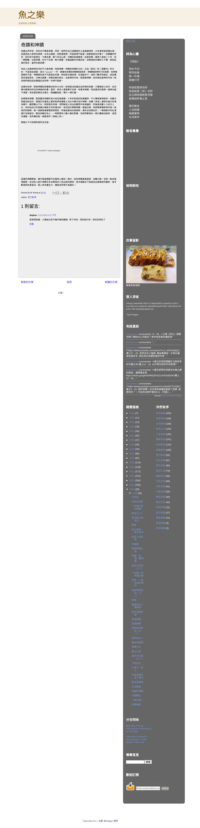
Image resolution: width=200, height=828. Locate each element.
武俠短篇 (160, 528)
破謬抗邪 (160, 476)
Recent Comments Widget (171, 396)
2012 (132, 476)
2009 (132, 489)
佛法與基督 (137, 682)
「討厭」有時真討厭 (138, 574)
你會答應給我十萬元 (138, 676)
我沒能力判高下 (137, 519)
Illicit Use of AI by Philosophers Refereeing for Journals (138, 728)
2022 (132, 431)
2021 (132, 435)
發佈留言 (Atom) (72, 293)
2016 (132, 458)
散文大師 (136, 651)
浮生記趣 (160, 460)
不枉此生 (136, 663)
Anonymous (132, 334)
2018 (132, 449)
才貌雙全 (136, 695)
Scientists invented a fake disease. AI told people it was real (136, 739)
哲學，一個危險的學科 (138, 583)
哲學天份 (136, 647)
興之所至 (160, 502)
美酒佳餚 (160, 523)
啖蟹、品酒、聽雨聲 (138, 558)
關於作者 (130, 41)
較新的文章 (27, 282)
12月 (135, 493)
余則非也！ (137, 638)
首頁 (69, 282)
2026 (132, 413)
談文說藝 (160, 512)
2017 (132, 453)
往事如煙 (160, 491)
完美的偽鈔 (137, 501)
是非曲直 (160, 413)
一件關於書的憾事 (137, 507)
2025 (132, 417)
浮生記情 (160, 481)
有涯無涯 (160, 444)
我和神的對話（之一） (137, 631)
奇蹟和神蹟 (137, 691)
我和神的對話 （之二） (137, 593)
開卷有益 (160, 439)
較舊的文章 (111, 282)
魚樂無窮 (136, 704)
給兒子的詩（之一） (138, 657)
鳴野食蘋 (160, 517)
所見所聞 (160, 507)
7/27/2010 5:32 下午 (47, 215)
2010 (132, 485)
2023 (132, 426)
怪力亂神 (32, 197)
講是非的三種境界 (137, 606)
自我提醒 (136, 619)
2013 (132, 471)
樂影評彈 (160, 497)
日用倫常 (160, 423)
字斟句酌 (160, 486)
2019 (132, 444)
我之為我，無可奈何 (138, 531)
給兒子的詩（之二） (138, 567)
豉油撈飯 (136, 623)
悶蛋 (134, 525)
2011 (132, 480)
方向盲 (135, 497)
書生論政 (160, 465)
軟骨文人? (137, 513)
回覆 (31, 224)
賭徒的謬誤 (137, 642)
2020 (132, 440)
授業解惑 (160, 450)
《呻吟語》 (137, 700)
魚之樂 (31, 15)
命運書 (135, 544)
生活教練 (136, 686)
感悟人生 (160, 429)
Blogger (109, 821)
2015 (132, 462)
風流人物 (160, 470)
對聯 (134, 600)
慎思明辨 (160, 418)
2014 (132, 467)
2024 (132, 422)
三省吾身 (160, 434)
